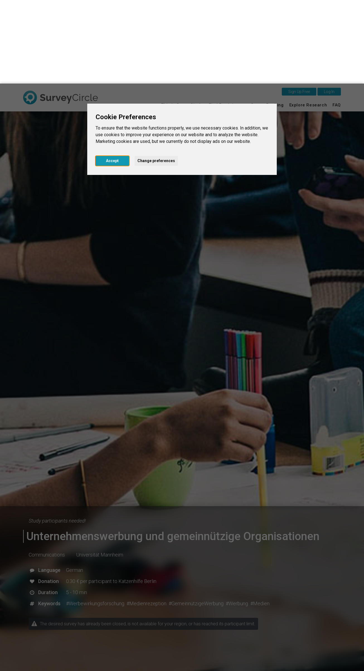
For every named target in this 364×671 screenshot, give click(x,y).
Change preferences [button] (156, 77)
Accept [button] (112, 77)
